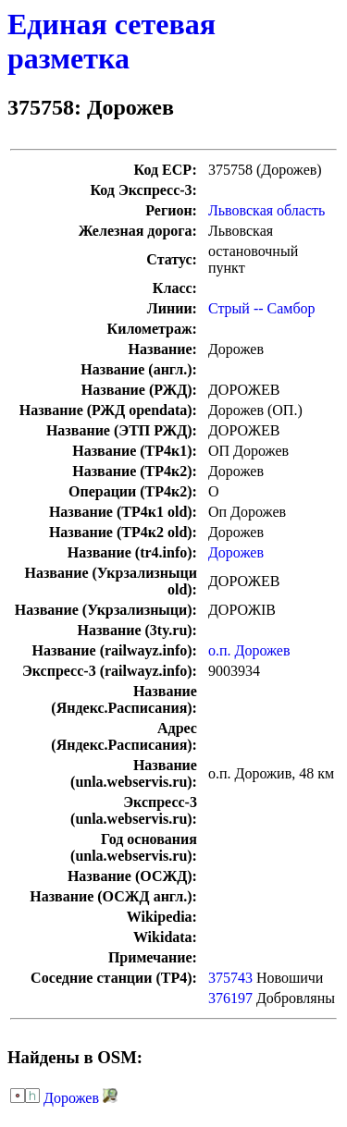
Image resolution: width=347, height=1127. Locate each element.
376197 (230, 998)
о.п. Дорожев (249, 650)
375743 (230, 978)
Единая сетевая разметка (111, 41)
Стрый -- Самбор (262, 308)
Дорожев (236, 552)
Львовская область (266, 210)
